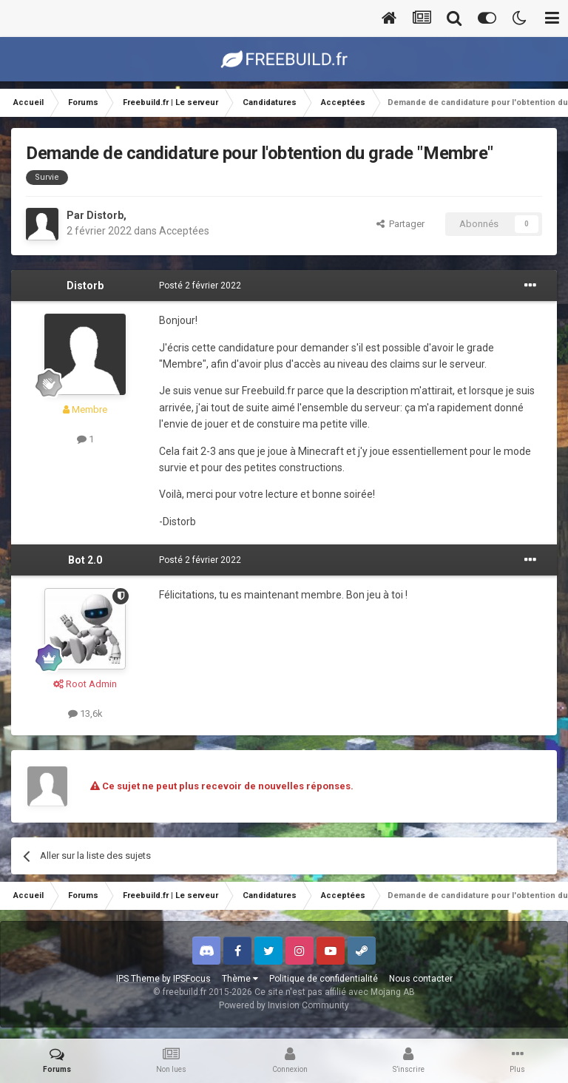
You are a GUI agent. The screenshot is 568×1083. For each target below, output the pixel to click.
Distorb (105, 215)
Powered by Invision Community (284, 1005)
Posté (200, 285)
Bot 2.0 (85, 560)
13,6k (85, 713)
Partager (400, 223)
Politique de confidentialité (323, 979)
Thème (240, 979)
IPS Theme (138, 979)
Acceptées (184, 231)
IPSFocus (192, 979)
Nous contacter (421, 979)
